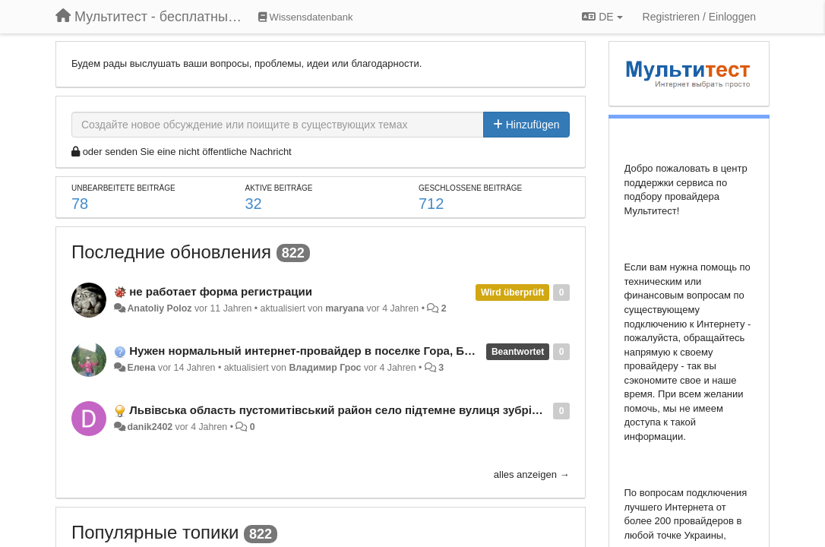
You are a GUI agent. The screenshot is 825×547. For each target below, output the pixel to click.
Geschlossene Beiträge (470, 188)
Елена (141, 367)
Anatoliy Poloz (159, 308)
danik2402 (149, 427)
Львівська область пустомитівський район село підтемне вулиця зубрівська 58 (354, 409)
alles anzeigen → (532, 474)
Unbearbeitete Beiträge (123, 188)
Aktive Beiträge (279, 188)
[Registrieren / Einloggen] (699, 17)
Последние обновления (171, 252)
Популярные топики (155, 532)
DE (602, 17)
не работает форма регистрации (220, 291)
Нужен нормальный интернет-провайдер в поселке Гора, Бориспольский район (356, 350)
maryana (344, 308)
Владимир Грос (325, 367)
